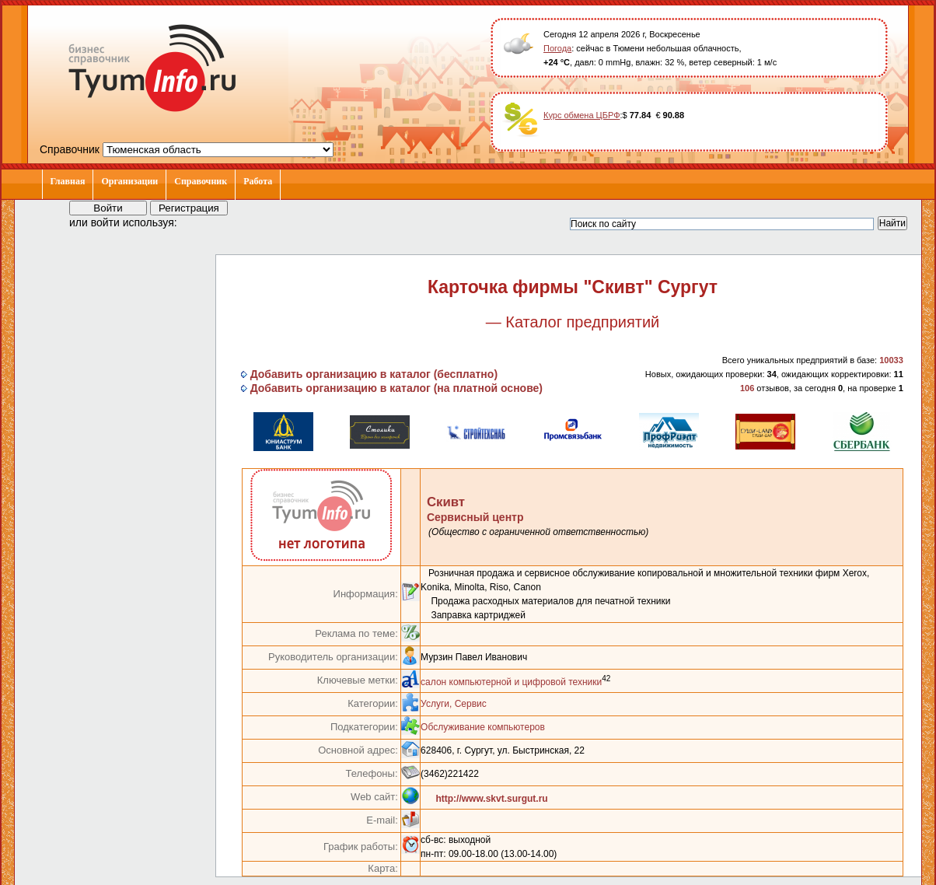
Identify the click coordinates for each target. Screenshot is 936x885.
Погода (557, 48)
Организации (129, 181)
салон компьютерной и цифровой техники (511, 682)
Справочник (200, 181)
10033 (891, 360)
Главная (68, 181)
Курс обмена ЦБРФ (581, 115)
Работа (257, 181)
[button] (203, 221)
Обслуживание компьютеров (483, 727)
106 (747, 388)
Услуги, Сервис (454, 703)
